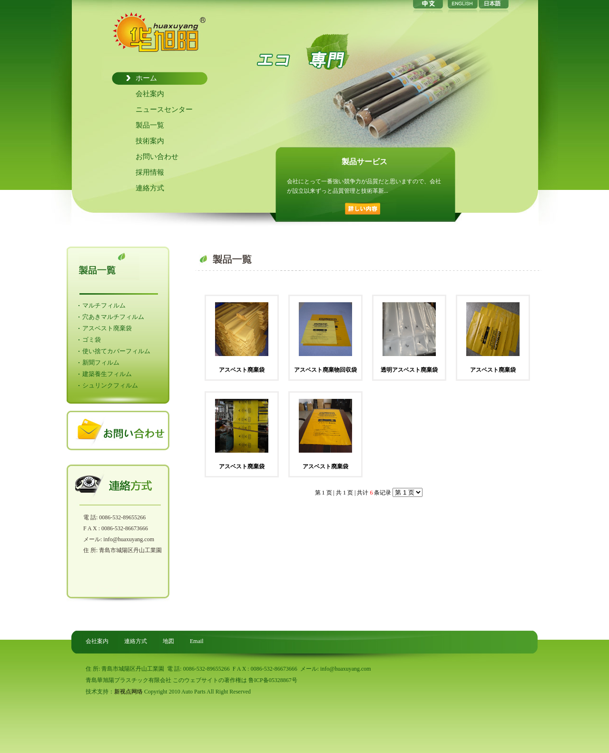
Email (197, 641)
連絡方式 (150, 188)
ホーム (146, 78)
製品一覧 (150, 125)
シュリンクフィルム (110, 385)
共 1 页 (344, 492)
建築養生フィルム (107, 373)
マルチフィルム (104, 305)
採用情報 (150, 172)
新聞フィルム (100, 362)
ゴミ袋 (91, 339)
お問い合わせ (157, 156)
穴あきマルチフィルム (113, 316)
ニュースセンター (164, 109)
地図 (168, 641)
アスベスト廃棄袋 (107, 328)
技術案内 (150, 141)
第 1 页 (323, 492)
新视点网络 (128, 691)
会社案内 (150, 94)
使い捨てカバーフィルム (116, 351)
